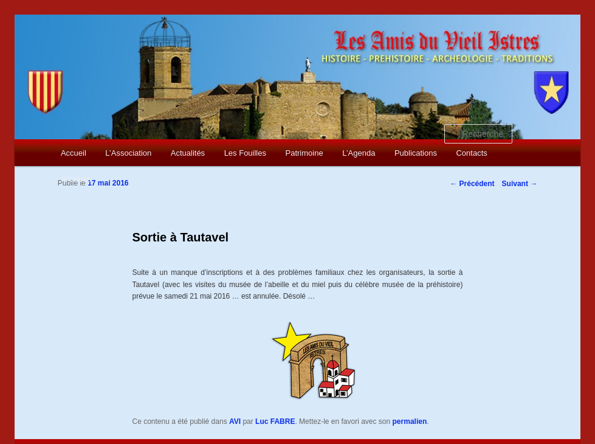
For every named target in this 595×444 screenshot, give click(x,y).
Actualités (188, 153)
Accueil (73, 153)
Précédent (472, 183)
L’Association (128, 153)
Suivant (520, 183)
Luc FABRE (275, 421)
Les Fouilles (245, 153)
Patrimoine (304, 153)
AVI (235, 421)
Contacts (471, 153)
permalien (410, 421)
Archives (76, 179)
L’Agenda (358, 153)
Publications (415, 153)
